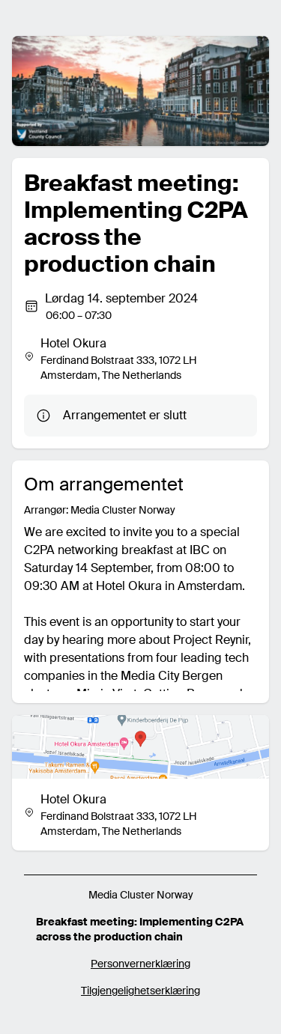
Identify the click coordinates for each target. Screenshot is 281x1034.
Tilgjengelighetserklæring (140, 990)
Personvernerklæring (140, 963)
